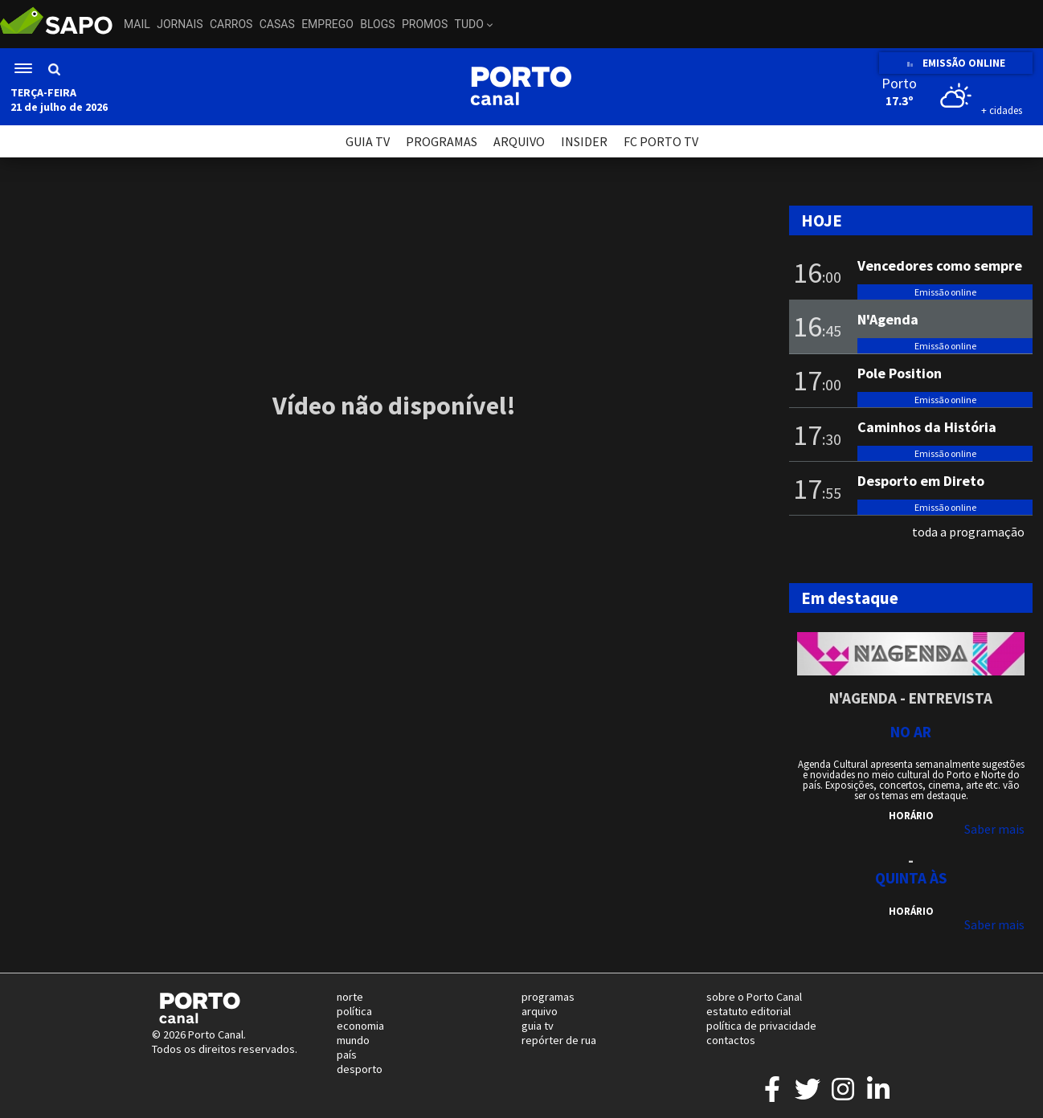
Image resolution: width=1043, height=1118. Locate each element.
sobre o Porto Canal (754, 996)
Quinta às (911, 877)
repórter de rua (559, 1040)
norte (350, 996)
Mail (137, 24)
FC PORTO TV (661, 141)
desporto (359, 1069)
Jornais (179, 24)
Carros (231, 24)
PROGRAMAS (441, 141)
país (347, 1054)
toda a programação (968, 532)
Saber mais (994, 829)
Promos (425, 24)
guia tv (538, 1025)
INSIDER (584, 141)
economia (360, 1025)
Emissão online (945, 292)
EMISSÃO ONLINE (955, 63)
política (354, 1011)
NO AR (910, 731)
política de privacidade (761, 1025)
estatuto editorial (748, 1011)
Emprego (327, 24)
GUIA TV (368, 141)
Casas (277, 24)
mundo (353, 1040)
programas (548, 996)
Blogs (377, 24)
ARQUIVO (519, 141)
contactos (730, 1040)
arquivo (540, 1011)
